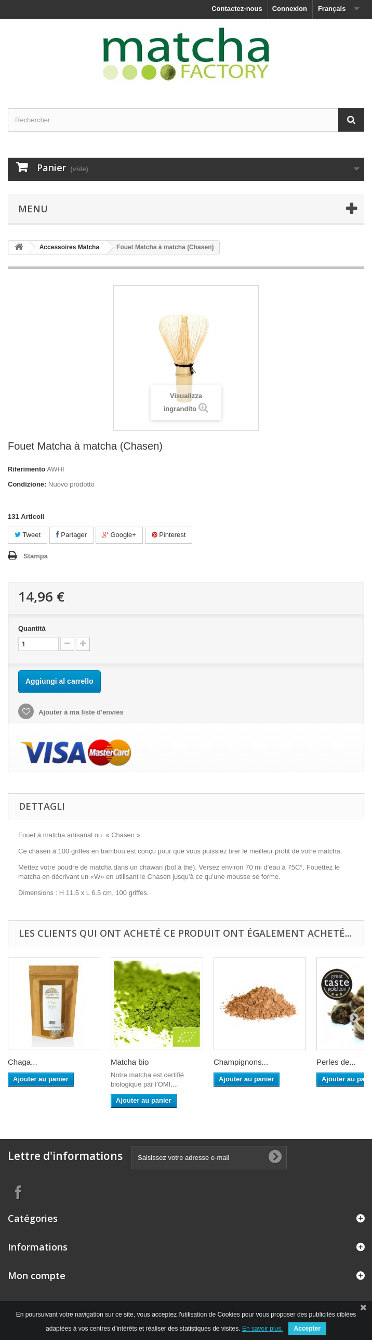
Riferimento (26, 469)
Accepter (307, 1328)
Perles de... (336, 1061)
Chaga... (22, 1061)
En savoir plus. (262, 1328)
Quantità (32, 628)
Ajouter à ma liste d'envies (80, 712)
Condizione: (27, 484)
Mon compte (36, 1275)
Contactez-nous (236, 8)
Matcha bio (130, 1061)
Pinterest (169, 535)
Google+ (119, 535)
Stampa (35, 556)
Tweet (28, 535)
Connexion (289, 8)
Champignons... (241, 1061)
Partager (71, 535)
